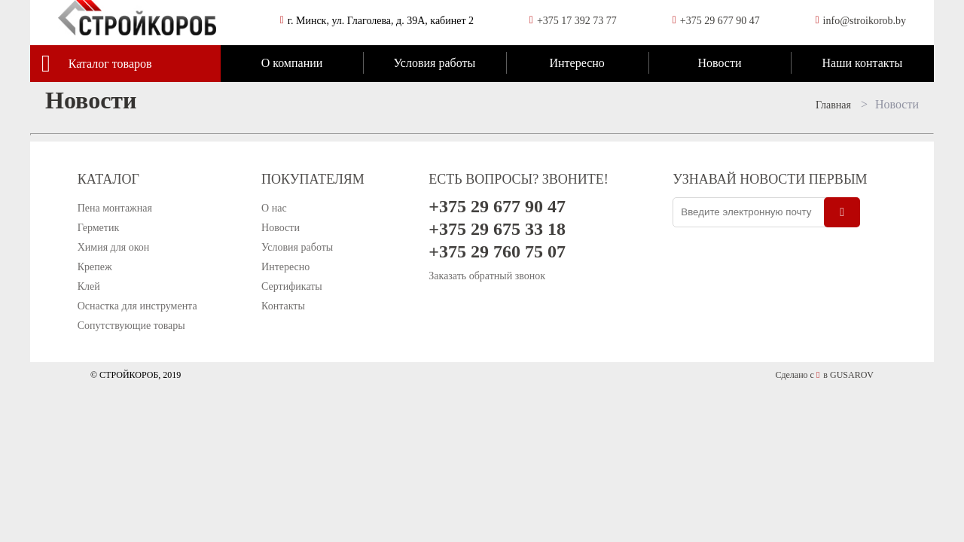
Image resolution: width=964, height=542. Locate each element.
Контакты (283, 306)
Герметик (99, 227)
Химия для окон (114, 247)
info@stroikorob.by (865, 20)
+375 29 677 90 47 (720, 20)
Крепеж (95, 267)
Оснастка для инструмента (137, 306)
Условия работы (434, 62)
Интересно (576, 62)
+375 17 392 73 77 (577, 20)
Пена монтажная (115, 208)
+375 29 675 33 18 (497, 229)
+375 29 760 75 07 (497, 251)
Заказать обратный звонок (487, 276)
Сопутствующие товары (131, 325)
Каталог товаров (110, 63)
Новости (719, 62)
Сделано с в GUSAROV (824, 375)
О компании (292, 62)
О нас (274, 208)
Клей (89, 286)
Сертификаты (291, 286)
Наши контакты (862, 62)
